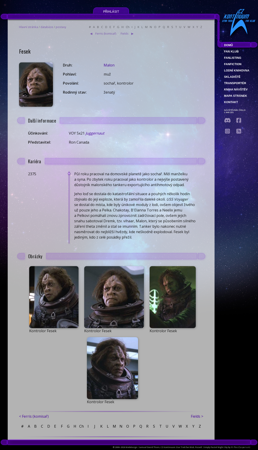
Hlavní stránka (28, 27)
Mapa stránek (235, 95)
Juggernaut (95, 133)
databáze (47, 27)
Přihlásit (111, 11)
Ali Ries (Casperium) (240, 447)
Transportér (235, 83)
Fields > (197, 416)
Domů (228, 45)
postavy (61, 27)
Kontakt (231, 102)
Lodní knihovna (236, 70)
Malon (109, 65)
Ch (127, 27)
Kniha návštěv (236, 89)
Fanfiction (232, 64)
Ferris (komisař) (105, 33)
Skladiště (232, 76)
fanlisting (232, 57)
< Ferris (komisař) (34, 416)
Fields (125, 33)
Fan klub (231, 51)
